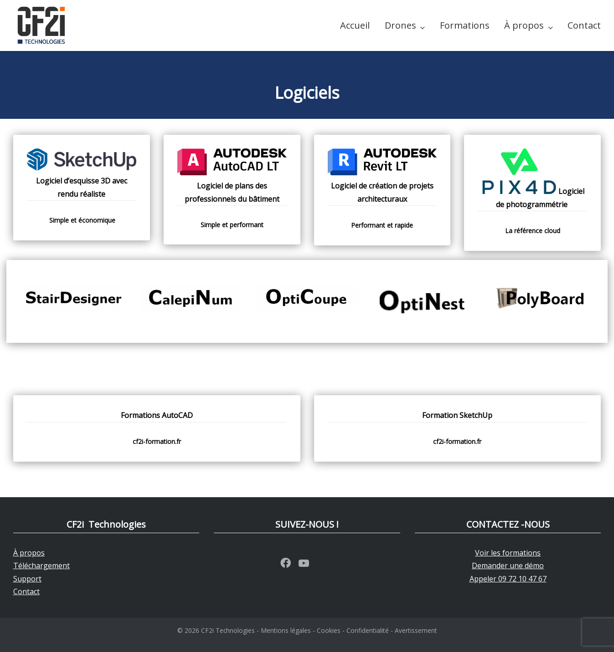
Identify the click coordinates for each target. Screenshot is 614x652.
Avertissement (416, 630)
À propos (524, 25)
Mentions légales (286, 630)
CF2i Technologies (228, 630)
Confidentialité (367, 630)
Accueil (355, 25)
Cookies (329, 630)
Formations (465, 25)
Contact (584, 25)
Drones (400, 25)
